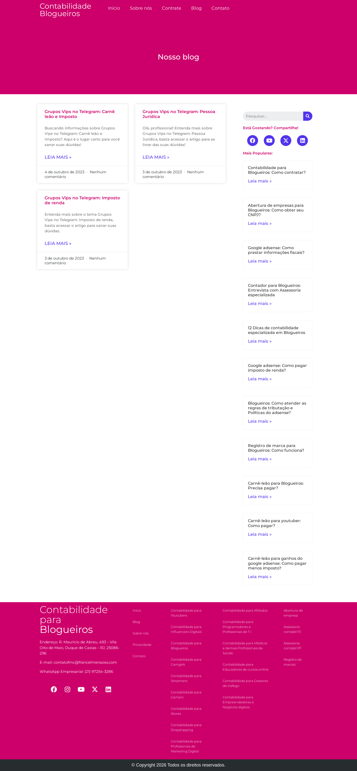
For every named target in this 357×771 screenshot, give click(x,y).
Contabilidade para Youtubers (186, 612)
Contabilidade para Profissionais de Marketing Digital (186, 746)
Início (114, 8)
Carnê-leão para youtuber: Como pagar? (274, 523)
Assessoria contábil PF (292, 645)
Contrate (171, 8)
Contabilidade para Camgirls (186, 661)
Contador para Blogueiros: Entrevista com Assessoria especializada (274, 290)
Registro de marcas (293, 661)
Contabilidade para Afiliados (245, 610)
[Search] (307, 116)
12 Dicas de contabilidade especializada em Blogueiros (276, 330)
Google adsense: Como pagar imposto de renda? (277, 368)
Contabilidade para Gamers (186, 694)
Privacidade (142, 645)
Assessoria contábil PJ (292, 629)
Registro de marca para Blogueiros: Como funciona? (276, 448)
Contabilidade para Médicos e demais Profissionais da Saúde (245, 648)
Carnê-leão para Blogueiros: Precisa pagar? (276, 485)
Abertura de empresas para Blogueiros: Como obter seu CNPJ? (276, 210)
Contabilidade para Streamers (186, 678)
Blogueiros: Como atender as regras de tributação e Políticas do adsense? (277, 408)
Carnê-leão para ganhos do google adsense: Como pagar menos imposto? (277, 563)
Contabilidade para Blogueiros (186, 645)
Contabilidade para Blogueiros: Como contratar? (277, 170)
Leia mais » (58, 157)
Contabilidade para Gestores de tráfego (245, 683)
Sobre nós (141, 8)
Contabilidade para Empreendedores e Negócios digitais (238, 702)
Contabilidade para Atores (186, 711)
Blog (196, 8)
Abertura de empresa (293, 612)
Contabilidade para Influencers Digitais (186, 629)
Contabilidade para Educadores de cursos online (245, 666)
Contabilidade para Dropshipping (186, 727)
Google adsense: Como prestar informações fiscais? (276, 250)
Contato (220, 8)
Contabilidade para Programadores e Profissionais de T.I (238, 627)
